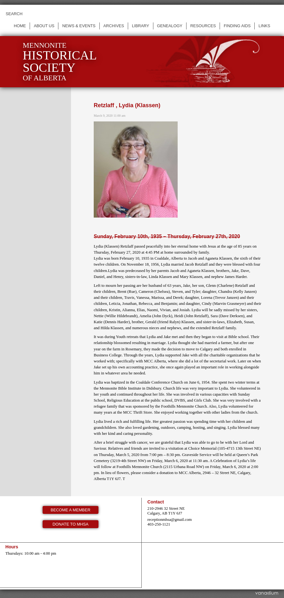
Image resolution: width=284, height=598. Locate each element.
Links (264, 25)
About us (44, 25)
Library (140, 25)
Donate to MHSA (71, 524)
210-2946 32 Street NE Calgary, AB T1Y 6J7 (166, 510)
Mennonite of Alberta (60, 61)
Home (20, 25)
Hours (11, 546)
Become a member (71, 510)
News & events (78, 25)
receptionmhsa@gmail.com (169, 519)
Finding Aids (237, 25)
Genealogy (169, 25)
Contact (155, 501)
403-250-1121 (158, 524)
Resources (203, 25)
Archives (114, 25)
